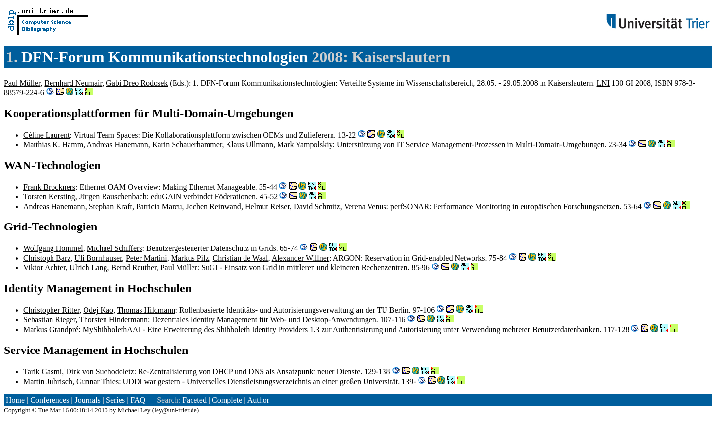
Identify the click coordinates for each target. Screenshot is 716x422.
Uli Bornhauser (98, 258)
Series (115, 400)
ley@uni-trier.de (175, 410)
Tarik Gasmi (42, 372)
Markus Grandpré (50, 329)
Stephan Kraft (110, 206)
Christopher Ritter (51, 310)
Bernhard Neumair (73, 83)
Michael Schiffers (114, 248)
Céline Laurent (46, 135)
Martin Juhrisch (47, 381)
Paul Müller (22, 83)
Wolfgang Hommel (53, 248)
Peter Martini (146, 258)
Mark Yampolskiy (305, 145)
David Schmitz (317, 206)
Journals (87, 400)
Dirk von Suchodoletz (100, 372)
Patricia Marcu (159, 206)
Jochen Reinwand (213, 206)
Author (258, 400)
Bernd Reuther (134, 268)
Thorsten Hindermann (113, 320)
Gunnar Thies (97, 381)
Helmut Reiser (267, 206)
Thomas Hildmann (146, 310)
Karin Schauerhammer (187, 145)
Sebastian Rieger (49, 320)
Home (15, 400)
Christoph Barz (46, 258)
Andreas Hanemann (117, 145)
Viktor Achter (44, 268)
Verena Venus (365, 206)
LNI (603, 83)
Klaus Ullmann (249, 145)
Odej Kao (98, 310)
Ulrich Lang (88, 268)
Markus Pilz (190, 258)
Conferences (49, 400)
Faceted (194, 400)
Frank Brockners (49, 187)
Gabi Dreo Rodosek (137, 83)
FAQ (137, 400)
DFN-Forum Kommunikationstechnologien (164, 57)
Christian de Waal (240, 258)
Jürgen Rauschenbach (113, 197)
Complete (227, 400)
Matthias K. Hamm (53, 145)
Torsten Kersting (49, 197)
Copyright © (20, 410)
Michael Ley (134, 410)
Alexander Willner (301, 258)
